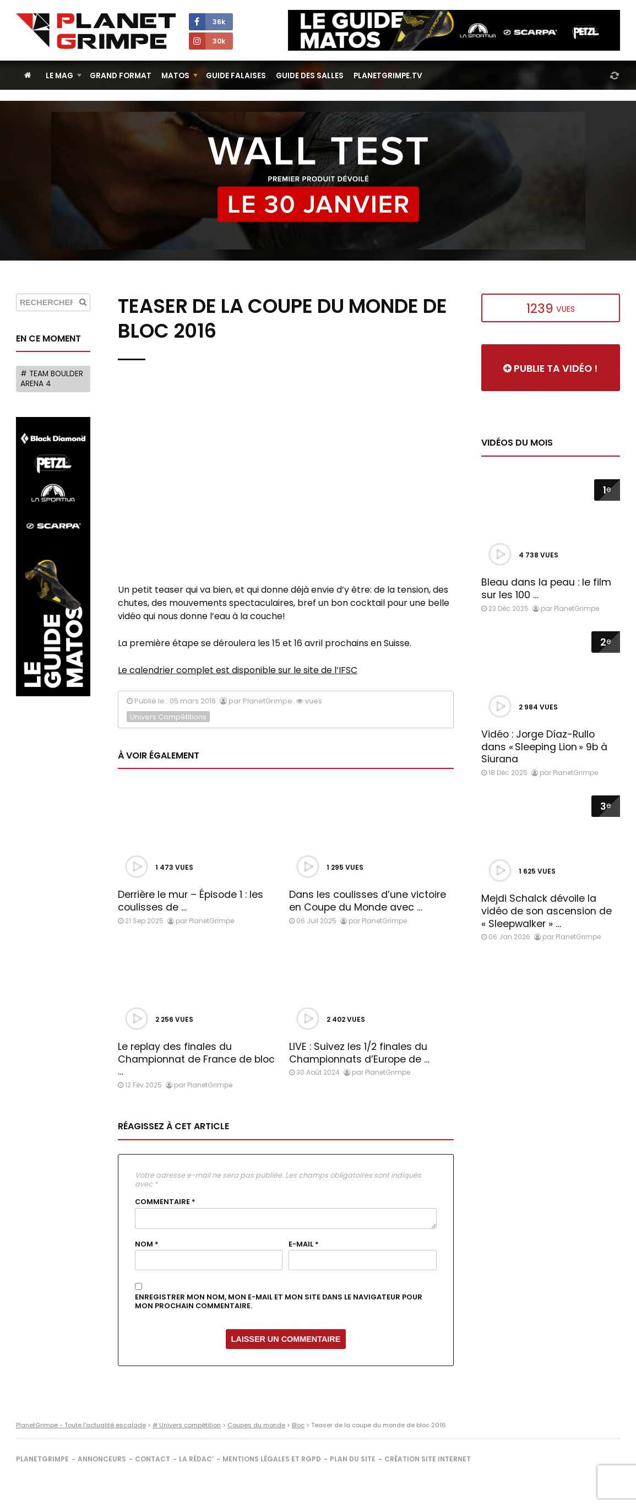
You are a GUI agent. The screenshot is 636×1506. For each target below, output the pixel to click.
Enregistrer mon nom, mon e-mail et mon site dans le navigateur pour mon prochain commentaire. (278, 1302)
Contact (152, 1459)
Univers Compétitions (168, 717)
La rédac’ (196, 1459)
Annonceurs (102, 1459)
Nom (147, 1244)
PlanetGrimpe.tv (388, 76)
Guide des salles (310, 76)
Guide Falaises (236, 76)
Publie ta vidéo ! (550, 368)
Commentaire (165, 1202)
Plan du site (353, 1459)
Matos (175, 76)
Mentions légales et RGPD (271, 1459)
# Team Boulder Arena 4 (51, 379)
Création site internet (427, 1459)
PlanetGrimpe (42, 1459)
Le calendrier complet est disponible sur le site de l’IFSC (237, 670)
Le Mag (59, 76)
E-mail (304, 1244)
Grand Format (120, 76)
